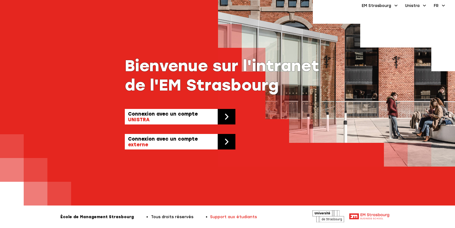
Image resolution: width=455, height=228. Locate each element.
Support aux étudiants (233, 217)
